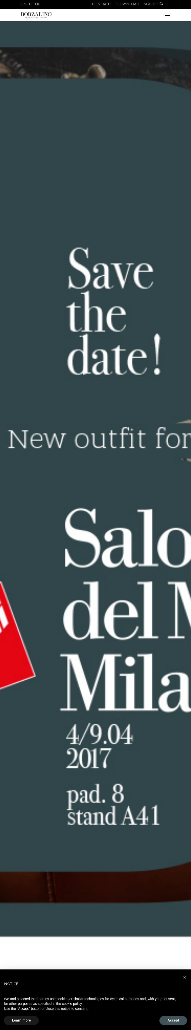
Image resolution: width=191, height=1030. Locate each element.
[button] (185, 977)
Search (153, 4)
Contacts (101, 4)
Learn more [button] (21, 1020)
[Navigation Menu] (167, 15)
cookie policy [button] (72, 1004)
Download (127, 4)
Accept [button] (173, 1020)
